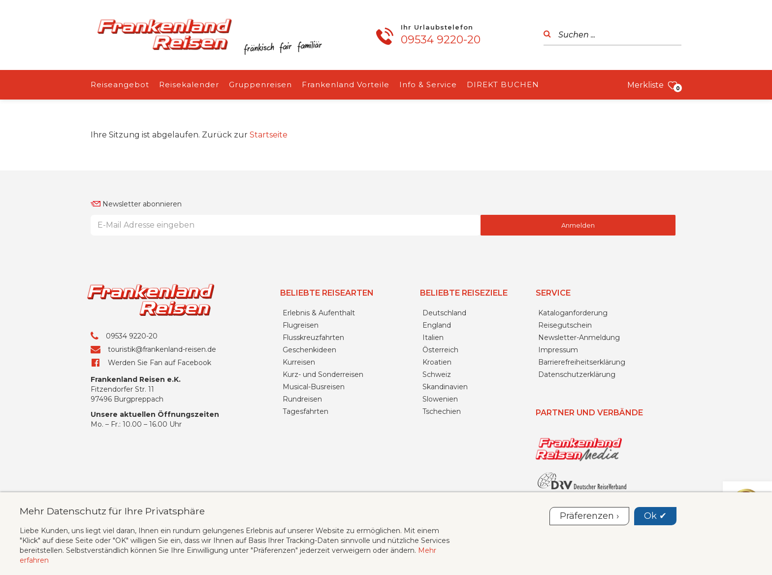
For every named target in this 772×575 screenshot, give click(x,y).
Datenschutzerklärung (576, 374)
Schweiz (436, 374)
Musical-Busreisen (314, 386)
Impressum (558, 349)
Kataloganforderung (573, 312)
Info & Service (428, 84)
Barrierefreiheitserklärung (581, 362)
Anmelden (578, 225)
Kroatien (436, 362)
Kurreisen (299, 362)
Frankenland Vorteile (345, 84)
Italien (433, 337)
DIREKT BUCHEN (503, 84)
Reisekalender (189, 84)
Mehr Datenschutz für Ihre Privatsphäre (112, 511)
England (436, 325)
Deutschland (444, 312)
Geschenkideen (309, 349)
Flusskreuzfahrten (313, 337)
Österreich (440, 349)
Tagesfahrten (305, 411)
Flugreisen (301, 325)
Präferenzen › (589, 515)
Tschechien (441, 411)
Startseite (269, 134)
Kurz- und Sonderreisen (323, 374)
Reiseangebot (120, 84)
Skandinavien (445, 386)
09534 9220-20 (441, 39)
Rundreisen (302, 399)
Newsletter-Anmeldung (579, 337)
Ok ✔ (655, 515)
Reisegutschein (565, 325)
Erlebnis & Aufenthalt (319, 312)
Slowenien (440, 399)
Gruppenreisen (260, 84)
